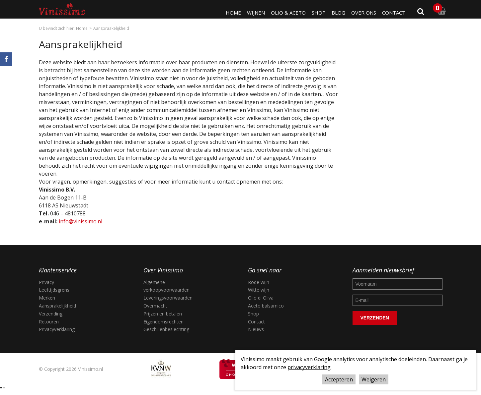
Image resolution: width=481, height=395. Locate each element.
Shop (317, 12)
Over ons (362, 12)
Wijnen (253, 12)
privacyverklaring (309, 367)
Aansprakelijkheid (57, 306)
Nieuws (256, 329)
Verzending (50, 313)
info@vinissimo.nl (80, 221)
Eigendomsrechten (163, 321)
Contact (393, 12)
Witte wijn (258, 290)
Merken (47, 298)
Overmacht (155, 306)
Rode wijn (258, 282)
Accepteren (339, 379)
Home (230, 12)
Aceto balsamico (266, 306)
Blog (337, 12)
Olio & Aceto (286, 12)
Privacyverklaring (57, 329)
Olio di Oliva (261, 298)
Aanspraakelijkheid (111, 28)
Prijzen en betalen (162, 313)
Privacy (46, 282)
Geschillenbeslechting (166, 329)
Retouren (49, 321)
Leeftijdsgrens (54, 290)
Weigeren (373, 379)
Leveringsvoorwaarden (168, 298)
